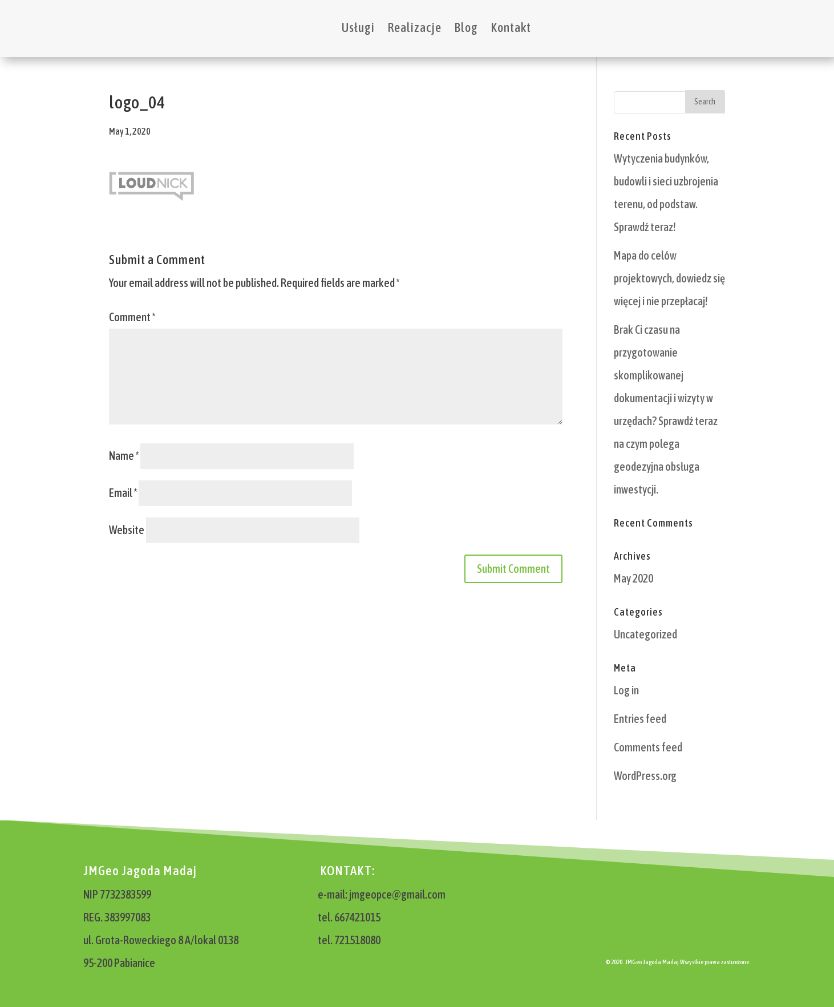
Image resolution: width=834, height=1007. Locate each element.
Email (123, 492)
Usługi (358, 27)
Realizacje (414, 27)
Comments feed (648, 747)
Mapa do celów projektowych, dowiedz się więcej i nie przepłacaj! (669, 278)
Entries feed (640, 718)
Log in (626, 690)
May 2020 (633, 578)
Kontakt (511, 27)
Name (124, 455)
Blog (466, 27)
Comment (132, 316)
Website (126, 529)
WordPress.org (645, 775)
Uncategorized (645, 634)
